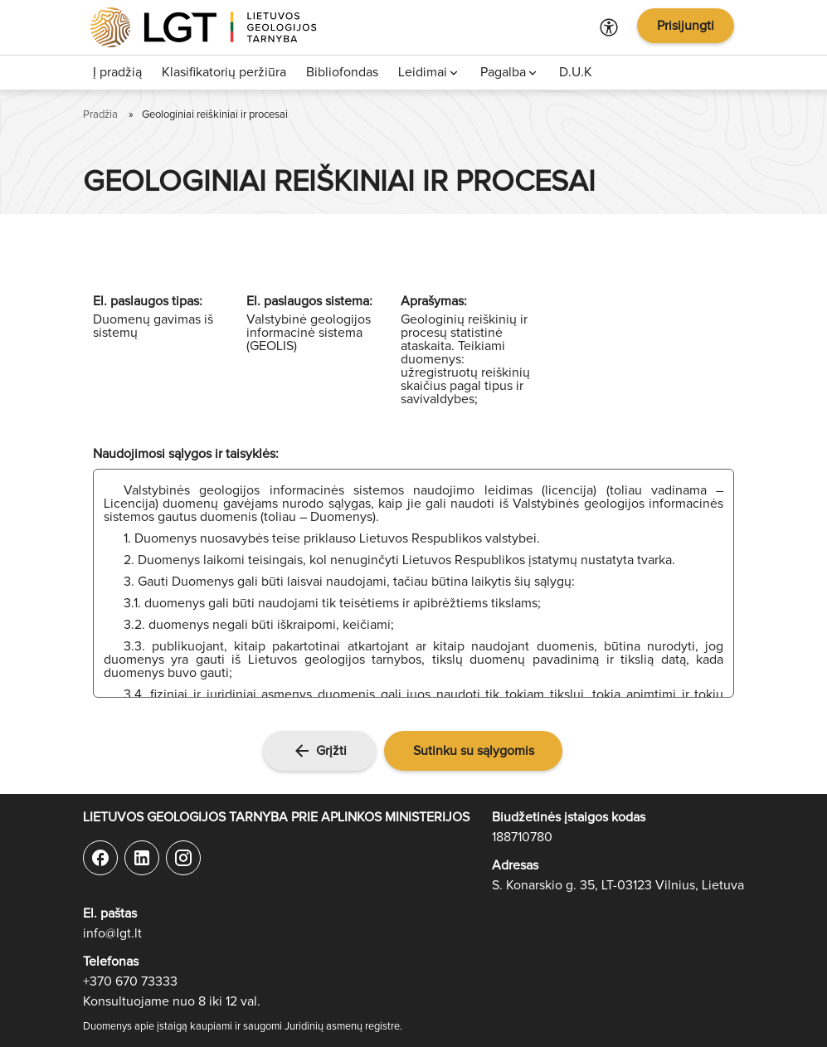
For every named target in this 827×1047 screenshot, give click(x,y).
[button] (473, 751)
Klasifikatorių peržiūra (224, 72)
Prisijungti (685, 25)
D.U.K (575, 72)
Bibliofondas (342, 72)
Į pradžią (117, 72)
